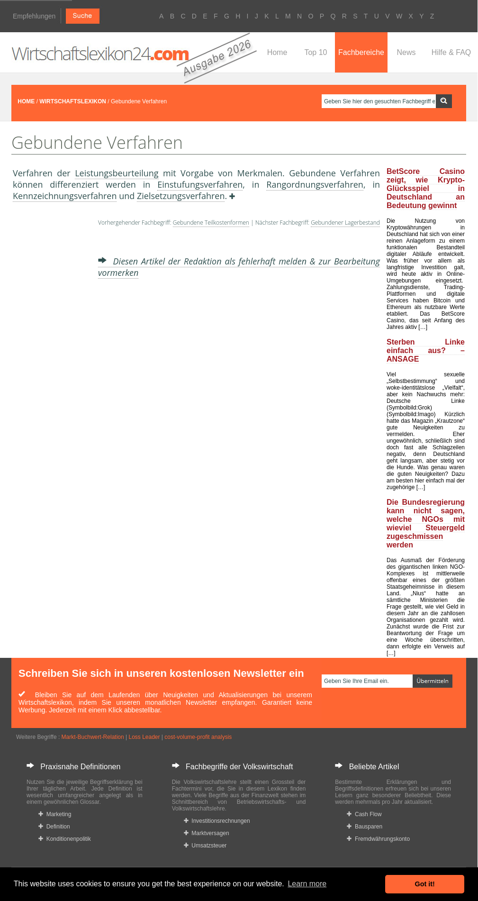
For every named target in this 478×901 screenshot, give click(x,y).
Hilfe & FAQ (451, 52)
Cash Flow (364, 814)
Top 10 (315, 52)
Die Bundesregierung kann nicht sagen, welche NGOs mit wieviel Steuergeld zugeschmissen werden (426, 523)
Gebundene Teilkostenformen (211, 222)
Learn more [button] (307, 884)
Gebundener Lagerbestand (345, 222)
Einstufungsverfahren (200, 184)
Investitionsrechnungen (217, 821)
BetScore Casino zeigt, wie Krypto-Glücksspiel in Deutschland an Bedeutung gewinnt (426, 188)
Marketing (54, 814)
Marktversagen (206, 833)
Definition (54, 826)
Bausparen (364, 826)
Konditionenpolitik (64, 839)
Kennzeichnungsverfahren (65, 195)
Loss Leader (144, 737)
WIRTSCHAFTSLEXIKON (72, 101)
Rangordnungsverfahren (314, 184)
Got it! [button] (425, 884)
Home (277, 52)
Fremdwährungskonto (378, 839)
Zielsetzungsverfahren (181, 195)
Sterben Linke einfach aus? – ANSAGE (426, 350)
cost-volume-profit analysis (198, 737)
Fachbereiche (361, 52)
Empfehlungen (34, 16)
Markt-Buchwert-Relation (93, 737)
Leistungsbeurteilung (116, 173)
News (406, 52)
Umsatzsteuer (205, 845)
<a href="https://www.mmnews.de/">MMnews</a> (51, 359)
